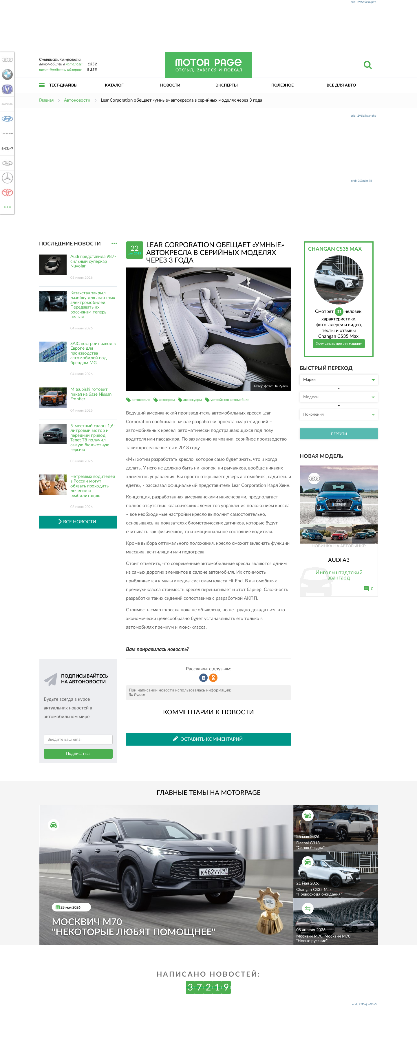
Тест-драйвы (63, 85)
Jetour (6, 133)
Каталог (114, 85)
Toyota (6, 192)
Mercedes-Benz (6, 178)
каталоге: (74, 64)
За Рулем (137, 695)
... (114, 243)
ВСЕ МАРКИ (6, 206)
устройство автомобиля (230, 399)
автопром (167, 399)
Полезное (282, 85)
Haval (6, 104)
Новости (170, 85)
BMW (6, 74)
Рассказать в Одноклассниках (213, 678)
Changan (6, 89)
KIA (6, 148)
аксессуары (192, 399)
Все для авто (341, 85)
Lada (6, 163)
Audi (6, 59)
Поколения (339, 414)
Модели (339, 397)
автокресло (141, 399)
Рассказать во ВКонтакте (203, 678)
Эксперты (227, 85)
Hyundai (6, 118)
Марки (339, 380)
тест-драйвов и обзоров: (60, 70)
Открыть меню (42, 92)
